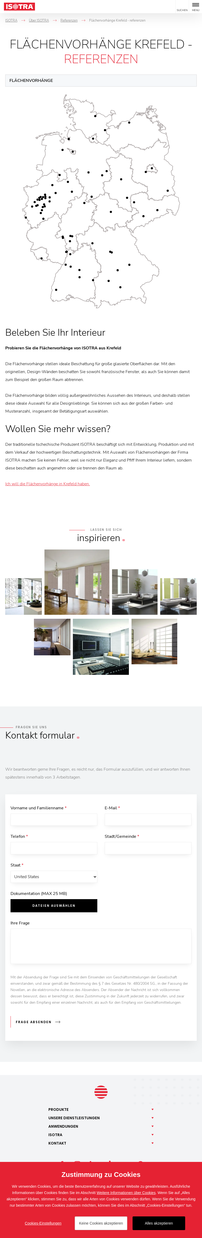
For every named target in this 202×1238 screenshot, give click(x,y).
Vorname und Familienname (39, 808)
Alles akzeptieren (159, 1223)
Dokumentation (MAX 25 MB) (39, 896)
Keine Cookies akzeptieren (101, 1223)
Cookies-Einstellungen (43, 1223)
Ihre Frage (20, 926)
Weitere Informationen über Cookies (126, 1193)
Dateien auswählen (53, 908)
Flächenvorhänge (31, 80)
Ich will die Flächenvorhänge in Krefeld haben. (47, 484)
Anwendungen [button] (63, 1126)
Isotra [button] (55, 1135)
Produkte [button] (58, 1109)
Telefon (19, 837)
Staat (17, 867)
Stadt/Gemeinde (122, 837)
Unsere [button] (74, 1118)
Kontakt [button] (57, 1143)
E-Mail (112, 808)
